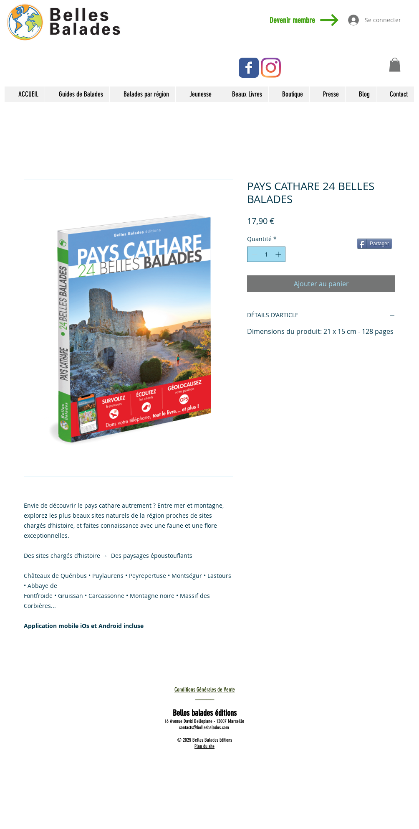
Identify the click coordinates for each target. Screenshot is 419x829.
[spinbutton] (266, 254)
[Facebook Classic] (249, 68)
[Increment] (279, 254)
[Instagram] (271, 68)
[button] (395, 64)
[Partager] (374, 244)
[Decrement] (253, 254)
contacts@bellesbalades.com (204, 727)
